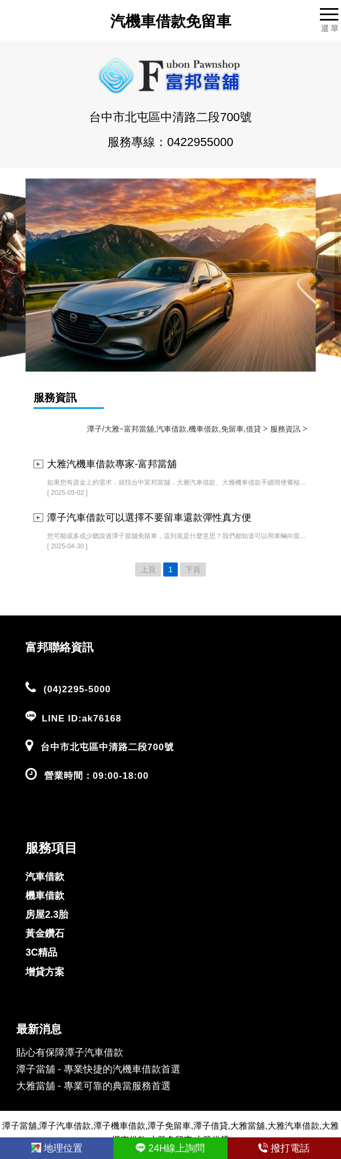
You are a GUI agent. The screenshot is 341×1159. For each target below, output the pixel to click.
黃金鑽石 (44, 933)
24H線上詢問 (170, 1148)
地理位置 (57, 1148)
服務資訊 (55, 397)
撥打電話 (284, 1148)
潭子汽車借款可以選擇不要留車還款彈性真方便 (149, 517)
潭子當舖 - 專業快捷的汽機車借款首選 (98, 1069)
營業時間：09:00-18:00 (96, 776)
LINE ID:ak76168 (81, 718)
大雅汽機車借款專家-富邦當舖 (112, 464)
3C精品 (41, 952)
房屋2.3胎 (46, 914)
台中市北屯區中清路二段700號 (107, 747)
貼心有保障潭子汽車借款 (69, 1052)
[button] (24, 280)
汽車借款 (44, 876)
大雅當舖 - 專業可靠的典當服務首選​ (93, 1086)
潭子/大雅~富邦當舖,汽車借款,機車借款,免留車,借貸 (174, 429)
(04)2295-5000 (77, 689)
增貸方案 (44, 971)
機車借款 (44, 895)
